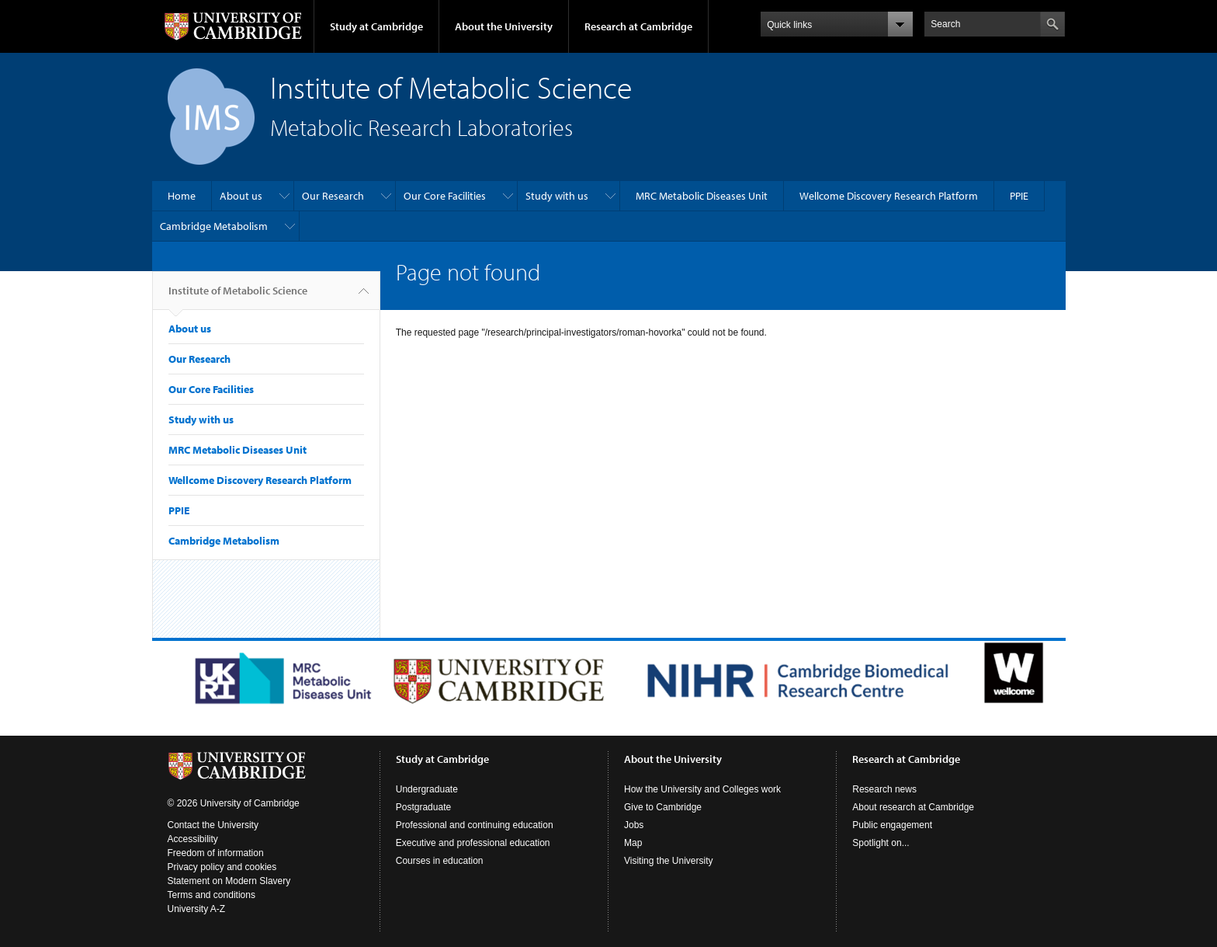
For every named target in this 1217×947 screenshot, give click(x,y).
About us (241, 196)
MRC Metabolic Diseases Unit (702, 196)
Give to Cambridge (663, 807)
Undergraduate (427, 789)
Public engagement (892, 825)
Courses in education (440, 860)
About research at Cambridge (913, 807)
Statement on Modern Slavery (229, 881)
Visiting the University (668, 860)
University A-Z (197, 908)
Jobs (633, 825)
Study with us (556, 196)
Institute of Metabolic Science (237, 297)
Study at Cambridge (376, 26)
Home (182, 196)
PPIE (1019, 196)
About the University (504, 26)
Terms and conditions (211, 895)
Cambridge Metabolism (214, 226)
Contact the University (213, 825)
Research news (884, 789)
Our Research (333, 196)
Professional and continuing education (474, 825)
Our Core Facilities (445, 196)
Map (633, 842)
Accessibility (193, 839)
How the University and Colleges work (702, 789)
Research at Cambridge (638, 26)
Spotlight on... (880, 842)
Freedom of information (216, 853)
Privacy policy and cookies (222, 867)
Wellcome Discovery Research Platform (888, 196)
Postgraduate (423, 807)
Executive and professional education (473, 842)
